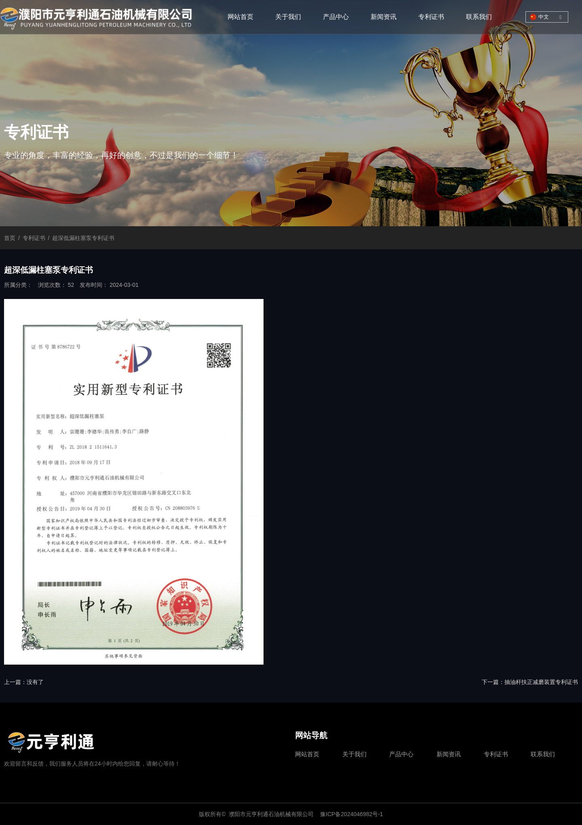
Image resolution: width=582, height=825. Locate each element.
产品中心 (336, 16)
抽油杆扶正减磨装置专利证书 (541, 682)
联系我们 (479, 16)
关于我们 (288, 16)
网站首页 (240, 16)
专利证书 (431, 16)
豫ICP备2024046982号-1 (351, 814)
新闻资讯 (383, 16)
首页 (10, 238)
